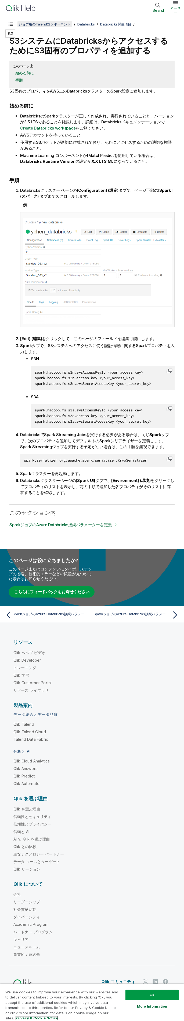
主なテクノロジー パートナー (38, 854)
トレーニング (24, 667)
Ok (152, 995)
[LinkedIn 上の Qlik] (155, 982)
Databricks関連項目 (115, 24)
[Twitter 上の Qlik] (145, 982)
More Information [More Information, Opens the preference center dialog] (152, 1006)
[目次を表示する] (11, 24)
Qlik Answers (25, 768)
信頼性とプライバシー (32, 824)
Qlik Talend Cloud (29, 731)
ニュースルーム (26, 947)
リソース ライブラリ (31, 690)
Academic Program (31, 924)
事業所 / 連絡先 (26, 954)
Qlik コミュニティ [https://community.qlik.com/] (118, 981)
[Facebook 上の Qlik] (165, 982)
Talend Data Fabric (30, 739)
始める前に (24, 73)
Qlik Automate (26, 783)
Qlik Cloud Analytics (31, 761)
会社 (17, 894)
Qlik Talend (23, 724)
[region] (92, 1002)
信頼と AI (21, 831)
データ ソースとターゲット (36, 861)
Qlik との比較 (25, 846)
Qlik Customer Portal (32, 682)
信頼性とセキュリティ (32, 816)
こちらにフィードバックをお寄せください (51, 591)
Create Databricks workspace (47, 128)
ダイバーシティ (26, 917)
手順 (19, 80)
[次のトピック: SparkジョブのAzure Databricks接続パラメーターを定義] (137, 614)
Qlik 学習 (21, 675)
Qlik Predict (24, 776)
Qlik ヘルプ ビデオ (29, 652)
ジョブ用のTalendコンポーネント (45, 24)
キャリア (21, 939)
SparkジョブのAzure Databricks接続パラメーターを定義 (60, 524)
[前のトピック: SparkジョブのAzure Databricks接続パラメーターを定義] (47, 614)
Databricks (86, 24)
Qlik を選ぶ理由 (27, 809)
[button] (169, 371)
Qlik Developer (27, 660)
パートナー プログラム (33, 932)
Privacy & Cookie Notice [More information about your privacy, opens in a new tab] (36, 1018)
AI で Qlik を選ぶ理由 (31, 839)
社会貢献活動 (24, 909)
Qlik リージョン (27, 869)
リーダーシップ (26, 902)
